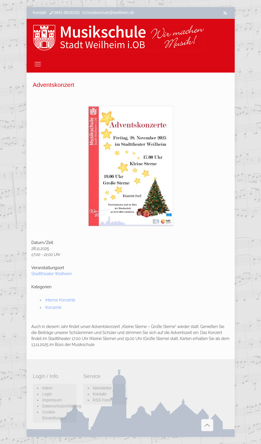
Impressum (52, 400)
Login (47, 394)
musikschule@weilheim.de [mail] (110, 12)
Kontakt (99, 394)
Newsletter (102, 388)
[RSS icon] (225, 13)
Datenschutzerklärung (58, 406)
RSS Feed (102, 400)
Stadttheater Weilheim (51, 273)
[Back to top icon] (207, 425)
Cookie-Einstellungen (54, 415)
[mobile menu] (38, 64)
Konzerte (53, 307)
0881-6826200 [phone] (66, 12)
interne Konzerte (60, 300)
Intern (47, 388)
